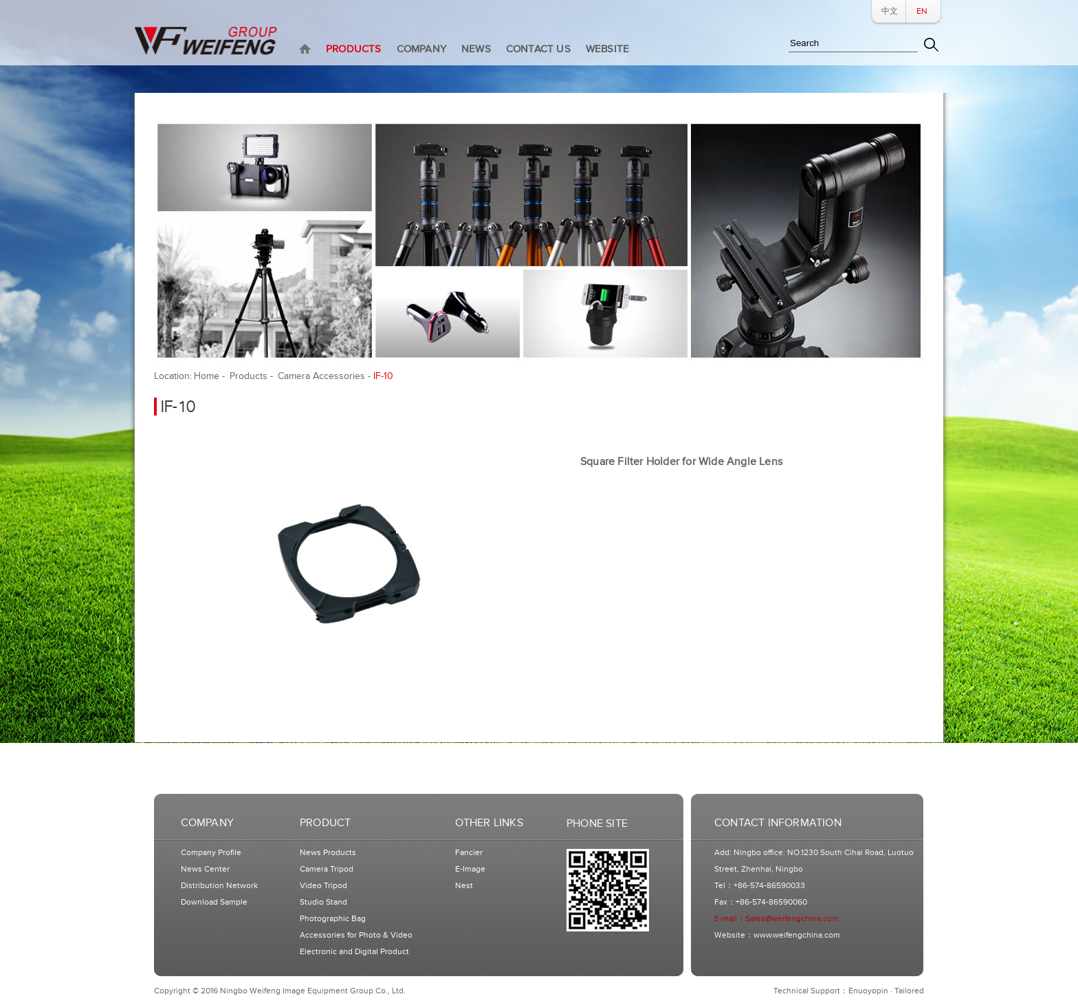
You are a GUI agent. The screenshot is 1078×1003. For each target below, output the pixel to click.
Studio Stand (323, 902)
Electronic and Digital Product (354, 952)
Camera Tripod (326, 869)
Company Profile (211, 853)
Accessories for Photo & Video (356, 935)
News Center (205, 869)
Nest (464, 886)
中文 (889, 11)
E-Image (470, 869)
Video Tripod (323, 886)
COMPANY (421, 49)
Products (248, 376)
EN (921, 11)
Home (206, 376)
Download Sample (214, 902)
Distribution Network (219, 886)
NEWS (476, 49)
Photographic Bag (333, 919)
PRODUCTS (354, 49)
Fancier (469, 853)
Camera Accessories (321, 376)
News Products (328, 853)
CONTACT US (538, 49)
